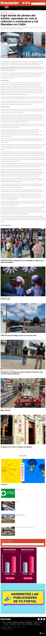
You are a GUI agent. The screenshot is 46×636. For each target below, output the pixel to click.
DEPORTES (21, 9)
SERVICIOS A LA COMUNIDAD (36, 9)
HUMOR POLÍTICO (7, 9)
